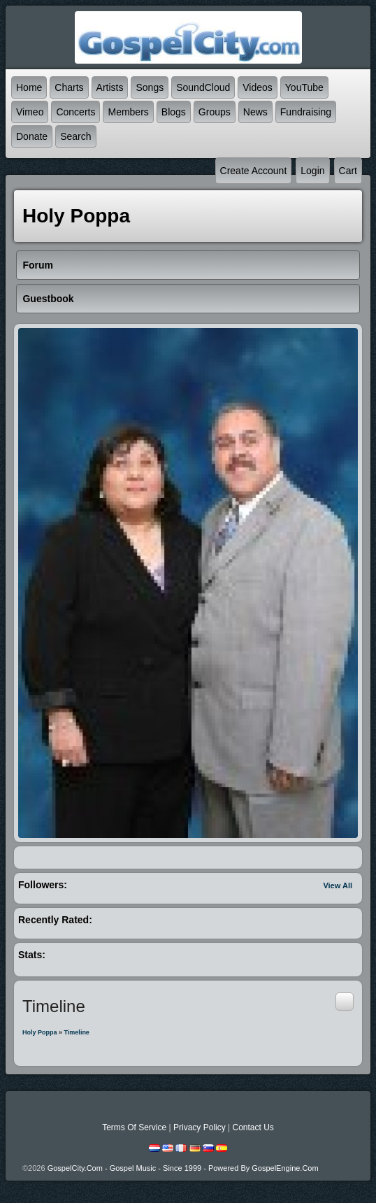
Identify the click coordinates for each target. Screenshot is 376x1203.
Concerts (75, 112)
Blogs (173, 112)
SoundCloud (203, 87)
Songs (150, 87)
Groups (214, 112)
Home (29, 87)
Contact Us (252, 1127)
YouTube (304, 87)
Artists (110, 87)
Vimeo (29, 112)
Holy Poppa (39, 1032)
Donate (32, 136)
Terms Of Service (134, 1127)
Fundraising (305, 112)
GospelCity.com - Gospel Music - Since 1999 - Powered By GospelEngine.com (183, 1168)
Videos (258, 87)
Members (128, 112)
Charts (69, 87)
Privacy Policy (199, 1127)
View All (337, 885)
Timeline (76, 1032)
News (255, 112)
